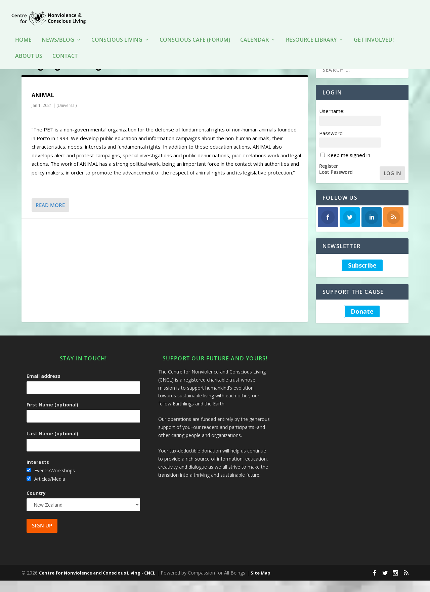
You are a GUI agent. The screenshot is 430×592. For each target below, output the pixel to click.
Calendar (254, 30)
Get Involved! (374, 30)
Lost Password (336, 184)
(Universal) (66, 117)
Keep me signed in (348, 166)
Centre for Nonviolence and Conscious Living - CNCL (97, 584)
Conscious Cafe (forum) (195, 30)
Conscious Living (116, 30)
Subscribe (362, 277)
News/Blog (58, 30)
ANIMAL (43, 106)
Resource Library (311, 30)
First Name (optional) (52, 416)
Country (36, 504)
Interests (38, 473)
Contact (65, 46)
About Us (28, 46)
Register (328, 177)
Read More (50, 216)
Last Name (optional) (52, 445)
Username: (331, 122)
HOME (23, 30)
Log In (392, 184)
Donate (362, 323)
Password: (331, 144)
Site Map (260, 584)
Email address (43, 387)
